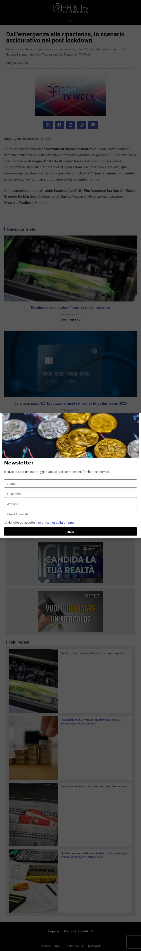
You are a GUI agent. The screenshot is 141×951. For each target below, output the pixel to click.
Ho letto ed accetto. (41, 523)
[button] (135, 419)
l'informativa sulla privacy (54, 523)
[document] (70, 475)
